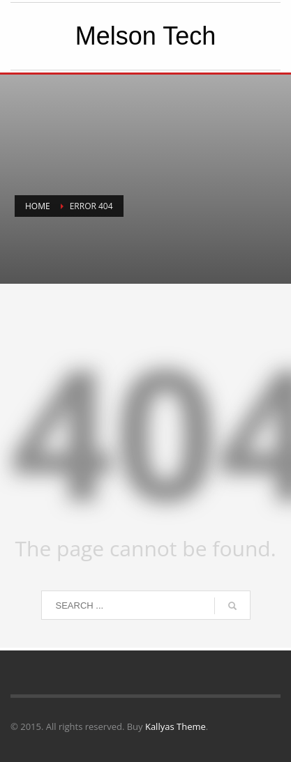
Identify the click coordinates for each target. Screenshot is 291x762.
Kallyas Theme (175, 726)
